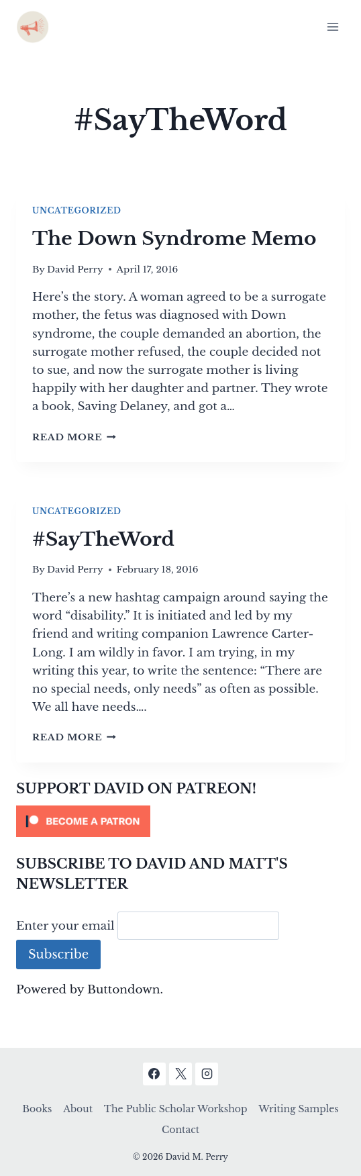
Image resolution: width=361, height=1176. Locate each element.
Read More (74, 437)
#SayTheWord (103, 539)
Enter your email (65, 925)
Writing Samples (298, 1109)
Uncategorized (76, 210)
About (78, 1109)
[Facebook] (154, 1074)
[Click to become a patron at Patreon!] (180, 821)
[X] (180, 1074)
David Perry (75, 269)
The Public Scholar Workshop (176, 1109)
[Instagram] (206, 1074)
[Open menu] (332, 26)
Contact (180, 1130)
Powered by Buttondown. (89, 990)
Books (37, 1109)
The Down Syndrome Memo (174, 238)
